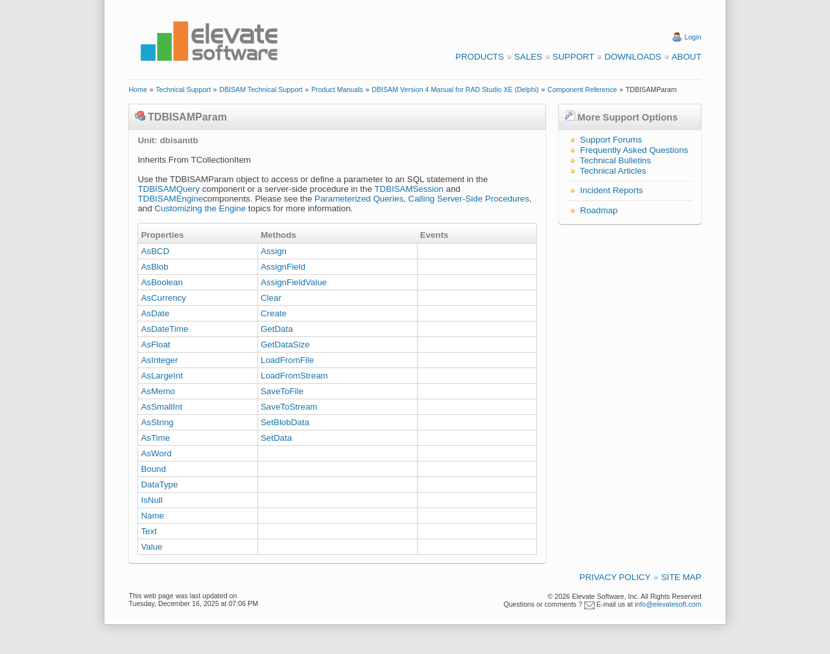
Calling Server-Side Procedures (469, 199)
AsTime (155, 438)
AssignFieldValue (294, 282)
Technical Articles (613, 171)
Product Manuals (337, 89)
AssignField (283, 267)
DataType (159, 484)
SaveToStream (289, 407)
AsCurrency (163, 298)
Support (573, 57)
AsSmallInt (161, 407)
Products (479, 57)
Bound (153, 469)
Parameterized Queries (358, 199)
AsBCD (155, 251)
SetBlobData (285, 422)
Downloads (632, 57)
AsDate (155, 313)
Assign (274, 251)
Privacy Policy (615, 577)
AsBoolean (161, 282)
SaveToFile (282, 391)
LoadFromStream (294, 375)
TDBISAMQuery (168, 189)
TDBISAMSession (409, 189)
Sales (528, 57)
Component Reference (582, 89)
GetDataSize (285, 344)
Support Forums (611, 140)
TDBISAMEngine (170, 199)
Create (274, 313)
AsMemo (158, 391)
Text (148, 531)
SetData (276, 438)
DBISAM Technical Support (260, 89)
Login (693, 37)
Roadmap (599, 210)
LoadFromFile (287, 360)
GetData (277, 329)
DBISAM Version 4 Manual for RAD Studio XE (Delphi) (455, 89)
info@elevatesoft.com (668, 604)
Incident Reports (611, 190)
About (687, 57)
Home (137, 89)
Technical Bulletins (615, 160)
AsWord (156, 453)
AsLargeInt (161, 375)
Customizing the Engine (200, 208)
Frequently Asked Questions (634, 150)
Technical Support (183, 89)
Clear (271, 298)
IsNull (151, 500)
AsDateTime (164, 329)
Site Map (681, 577)
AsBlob (154, 267)
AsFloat (155, 344)
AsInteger (159, 360)
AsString (157, 422)
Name (152, 515)
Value (151, 547)
